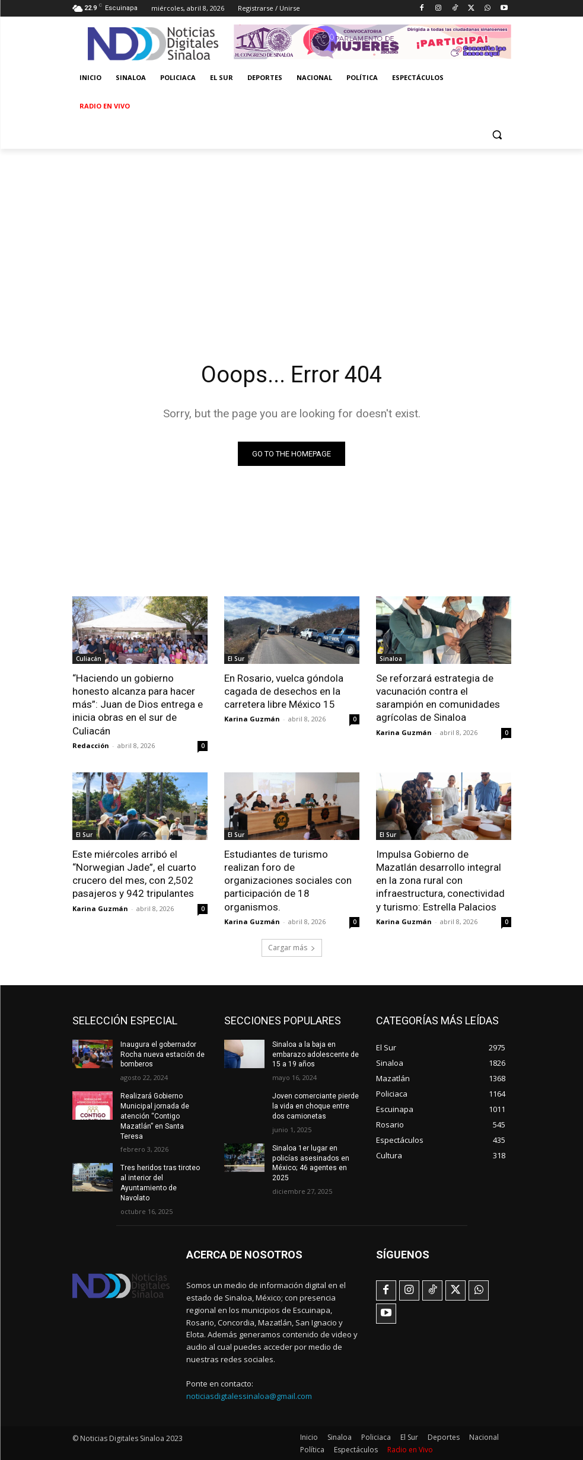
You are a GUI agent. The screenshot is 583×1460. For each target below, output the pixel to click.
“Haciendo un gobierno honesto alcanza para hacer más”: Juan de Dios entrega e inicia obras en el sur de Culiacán (137, 704)
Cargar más (292, 947)
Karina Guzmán (252, 718)
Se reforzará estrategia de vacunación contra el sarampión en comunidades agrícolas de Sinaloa (438, 697)
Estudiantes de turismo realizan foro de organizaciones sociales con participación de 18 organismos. (288, 880)
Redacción (90, 744)
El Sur (236, 658)
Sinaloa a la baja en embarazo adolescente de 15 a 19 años (315, 1054)
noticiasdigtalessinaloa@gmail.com (249, 1395)
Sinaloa (391, 658)
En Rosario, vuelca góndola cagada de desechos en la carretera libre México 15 (283, 691)
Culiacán (88, 658)
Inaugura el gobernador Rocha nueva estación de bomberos (162, 1054)
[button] (497, 135)
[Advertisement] (291, 238)
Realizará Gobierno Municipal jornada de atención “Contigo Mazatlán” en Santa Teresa (154, 1115)
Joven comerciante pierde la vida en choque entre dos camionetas (315, 1105)
